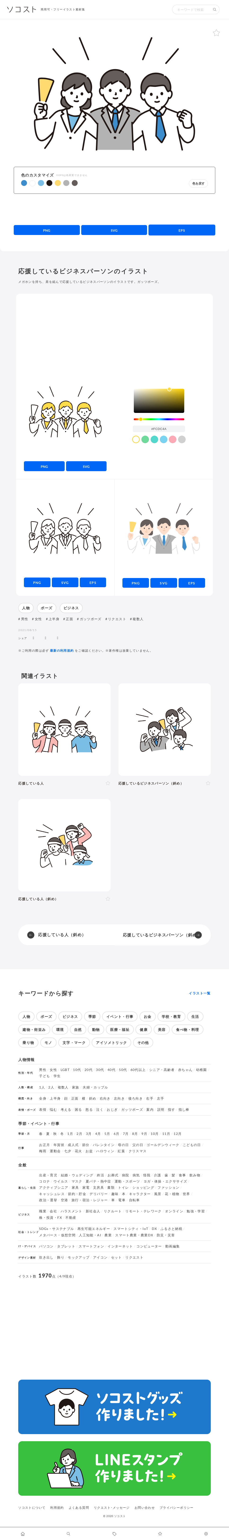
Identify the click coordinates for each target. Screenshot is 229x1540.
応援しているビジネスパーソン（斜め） (162, 934)
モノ (48, 1042)
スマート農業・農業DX (134, 1235)
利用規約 (57, 1507)
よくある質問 (79, 1507)
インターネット (120, 1246)
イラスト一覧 (200, 993)
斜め (92, 1098)
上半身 (54, 619)
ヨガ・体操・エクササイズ (165, 1181)
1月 (70, 1133)
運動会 (55, 1151)
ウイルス (61, 1181)
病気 (136, 1175)
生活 (195, 1016)
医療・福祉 (120, 1029)
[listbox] (159, 401)
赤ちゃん (185, 1069)
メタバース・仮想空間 (57, 1235)
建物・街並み (34, 1029)
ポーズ (46, 608)
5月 (107, 1133)
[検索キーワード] (191, 9)
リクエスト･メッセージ (112, 1507)
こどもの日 (192, 1145)
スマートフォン (91, 1246)
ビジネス (71, 608)
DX (154, 1228)
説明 (161, 1109)
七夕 (68, 1151)
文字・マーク (74, 1042)
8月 (135, 1133)
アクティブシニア (53, 1187)
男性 (24, 619)
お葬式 (113, 1175)
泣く (99, 1109)
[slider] (159, 419)
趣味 (115, 1194)
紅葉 (121, 1151)
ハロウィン (105, 1151)
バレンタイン (104, 1145)
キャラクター (140, 1194)
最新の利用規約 (62, 650)
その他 (143, 1042)
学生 (57, 1076)
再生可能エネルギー (93, 1228)
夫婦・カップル (95, 1087)
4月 (98, 1133)
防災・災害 (166, 1235)
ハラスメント (71, 1211)
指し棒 (184, 1109)
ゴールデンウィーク (163, 1145)
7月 (126, 1133)
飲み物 (194, 1175)
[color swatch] (136, 439)
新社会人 (93, 1211)
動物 (96, 1029)
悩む (53, 1109)
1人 (42, 1087)
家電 (86, 1187)
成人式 (73, 1145)
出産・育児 (48, 1175)
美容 (162, 1029)
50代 (123, 1069)
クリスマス (138, 1151)
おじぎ (112, 1109)
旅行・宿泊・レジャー (90, 1200)
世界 (186, 1194)
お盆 (89, 1151)
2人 (51, 1087)
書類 (111, 1187)
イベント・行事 (120, 1016)
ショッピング (143, 1187)
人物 (26, 608)
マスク (77, 1181)
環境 (60, 1029)
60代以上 (138, 1069)
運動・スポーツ (127, 1181)
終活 (100, 1175)
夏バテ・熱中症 (98, 1181)
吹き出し (46, 1257)
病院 (125, 1175)
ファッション (168, 1187)
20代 (89, 1069)
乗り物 (28, 1042)
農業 (108, 1235)
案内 (150, 1109)
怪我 (147, 1175)
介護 (157, 1175)
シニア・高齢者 (162, 1069)
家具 (75, 1187)
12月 (178, 1133)
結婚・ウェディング (77, 1175)
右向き (105, 1098)
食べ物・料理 (187, 1029)
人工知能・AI (90, 1235)
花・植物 (172, 1194)
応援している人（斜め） (62, 934)
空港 (64, 1200)
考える (66, 1109)
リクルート (113, 1211)
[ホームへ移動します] (23, 1533)
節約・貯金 (77, 1194)
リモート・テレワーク (143, 1211)
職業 (42, 1211)
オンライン (174, 1211)
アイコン (100, 1257)
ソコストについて (31, 1507)
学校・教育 (171, 1016)
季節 (92, 1016)
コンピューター (149, 1246)
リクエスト (117, 619)
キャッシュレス (52, 1194)
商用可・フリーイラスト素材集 (63, 9)
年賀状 (59, 1145)
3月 (89, 1133)
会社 (53, 1211)
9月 (144, 1133)
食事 (182, 1175)
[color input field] (159, 429)
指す (171, 1109)
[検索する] (215, 9)
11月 (166, 1133)
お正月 (44, 1145)
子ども (44, 1076)
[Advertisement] (114, 209)
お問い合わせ (145, 1507)
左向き (119, 1098)
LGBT (65, 1069)
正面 (69, 619)
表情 (42, 1109)
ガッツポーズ (91, 619)
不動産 (70, 1217)
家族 (75, 1087)
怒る (89, 1109)
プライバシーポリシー (177, 1507)
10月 (155, 1133)
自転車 (134, 1200)
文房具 (98, 1187)
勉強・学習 (196, 1211)
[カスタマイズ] (206, 1533)
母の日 (123, 1145)
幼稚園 (201, 1069)
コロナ (44, 1181)
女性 (38, 619)
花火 (78, 1151)
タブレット (66, 1246)
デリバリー (99, 1194)
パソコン (46, 1246)
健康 (144, 1029)
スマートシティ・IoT (130, 1228)
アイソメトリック (111, 1042)
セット (116, 1257)
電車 (122, 1200)
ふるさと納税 (171, 1228)
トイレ (123, 1187)
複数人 (138, 619)
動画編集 (172, 1246)
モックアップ (79, 1257)
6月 (117, 1133)
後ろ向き (135, 1098)
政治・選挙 (48, 1200)
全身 (42, 1098)
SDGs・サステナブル (56, 1228)
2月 (79, 1133)
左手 (160, 1098)
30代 (100, 1069)
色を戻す (198, 183)
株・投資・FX (50, 1217)
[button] (24, 183)
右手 (149, 1098)
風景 (158, 1194)
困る (78, 1109)
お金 (148, 1016)
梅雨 (42, 1151)
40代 (112, 1069)
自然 (78, 1029)
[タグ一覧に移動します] (114, 1533)
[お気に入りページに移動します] (160, 1533)
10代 (77, 1069)
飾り (60, 1257)
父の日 (137, 1145)
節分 (86, 1145)
